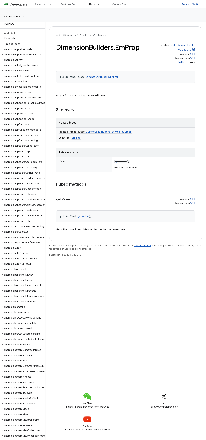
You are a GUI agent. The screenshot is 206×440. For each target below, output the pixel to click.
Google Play (119, 4)
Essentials (41, 4)
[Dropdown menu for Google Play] (130, 4)
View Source (184, 49)
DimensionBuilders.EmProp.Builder (108, 131)
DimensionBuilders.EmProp (102, 76)
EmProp (76, 137)
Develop (84, 35)
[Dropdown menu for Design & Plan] (80, 4)
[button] (22, 49)
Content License (142, 245)
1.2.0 (192, 58)
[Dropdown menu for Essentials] (51, 4)
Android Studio (190, 4)
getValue (121, 161)
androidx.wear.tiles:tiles (183, 45)
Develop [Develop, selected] (94, 4)
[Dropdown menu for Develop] (103, 4)
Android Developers (66, 35)
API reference (14, 16)
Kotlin (181, 62)
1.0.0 (192, 54)
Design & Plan (68, 4)
